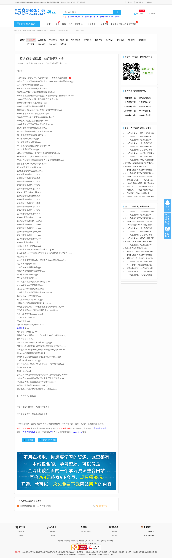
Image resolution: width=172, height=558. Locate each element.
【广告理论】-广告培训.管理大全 (137, 193)
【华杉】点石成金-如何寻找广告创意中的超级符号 (143, 176)
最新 (58, 24)
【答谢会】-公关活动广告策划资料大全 (139, 196)
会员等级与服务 (86, 531)
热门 (70, 24)
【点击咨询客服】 (28, 432)
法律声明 (60, 541)
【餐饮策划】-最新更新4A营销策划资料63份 (141, 251)
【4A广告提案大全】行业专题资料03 (138, 143)
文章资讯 (91, 24)
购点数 (153, 13)
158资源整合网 (82, 541)
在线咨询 (167, 205)
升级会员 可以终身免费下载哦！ (124, 24)
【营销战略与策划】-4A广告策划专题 (35, 506)
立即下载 (29, 440)
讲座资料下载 (42, 30)
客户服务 (138, 2)
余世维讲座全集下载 (106, 17)
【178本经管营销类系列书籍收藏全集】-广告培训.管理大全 (147, 183)
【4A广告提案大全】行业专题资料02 (138, 140)
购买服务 (149, 2)
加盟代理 (104, 24)
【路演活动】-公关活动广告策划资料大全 (140, 258)
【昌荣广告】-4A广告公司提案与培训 (139, 186)
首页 (49, 24)
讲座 (52, 432)
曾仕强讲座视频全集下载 (75, 17)
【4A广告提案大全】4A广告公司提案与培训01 (142, 153)
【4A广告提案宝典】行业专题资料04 (138, 146)
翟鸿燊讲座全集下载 (91, 17)
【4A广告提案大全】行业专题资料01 (138, 136)
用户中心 (128, 2)
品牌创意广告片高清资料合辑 (136, 166)
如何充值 (114, 535)
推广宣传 (141, 13)
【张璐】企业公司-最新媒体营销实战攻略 (140, 170)
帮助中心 (67, 541)
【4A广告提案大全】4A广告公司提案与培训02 (142, 156)
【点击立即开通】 (100, 428)
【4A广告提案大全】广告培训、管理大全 (140, 150)
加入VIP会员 (167, 219)
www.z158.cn (76, 432)
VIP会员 (52, 535)
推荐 (64, 24)
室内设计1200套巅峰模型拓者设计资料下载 (141, 163)
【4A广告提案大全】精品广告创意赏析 (139, 160)
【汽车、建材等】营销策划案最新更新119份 (141, 265)
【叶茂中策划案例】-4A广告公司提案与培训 (141, 271)
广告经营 (51, 30)
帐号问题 (114, 531)
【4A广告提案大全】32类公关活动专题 (139, 133)
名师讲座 (20, 328)
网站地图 (74, 541)
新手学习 (21, 531)
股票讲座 (118, 17)
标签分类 (79, 24)
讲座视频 (26, 30)
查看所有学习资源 (49, 440)
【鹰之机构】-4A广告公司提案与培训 (139, 190)
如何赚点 (21, 535)
